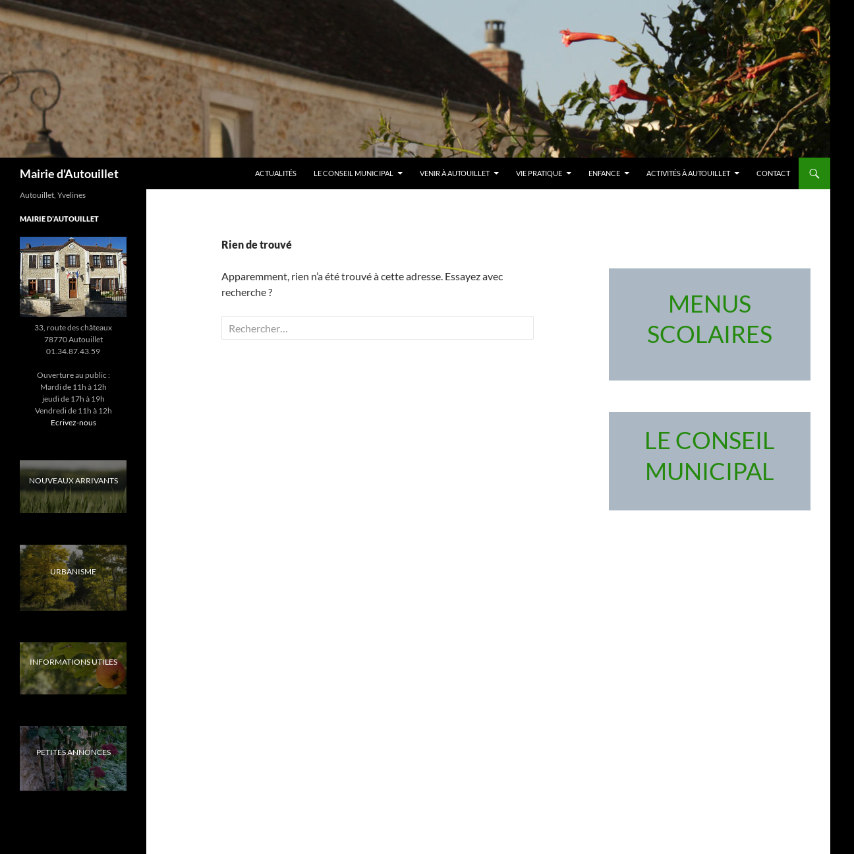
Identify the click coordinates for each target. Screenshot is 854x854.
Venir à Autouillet (455, 173)
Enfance (604, 173)
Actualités (276, 173)
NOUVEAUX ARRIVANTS (73, 480)
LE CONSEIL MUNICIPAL (353, 173)
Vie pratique (539, 173)
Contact (773, 173)
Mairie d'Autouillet (69, 173)
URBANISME (73, 571)
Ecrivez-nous (73, 422)
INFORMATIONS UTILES (73, 662)
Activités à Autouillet (688, 173)
